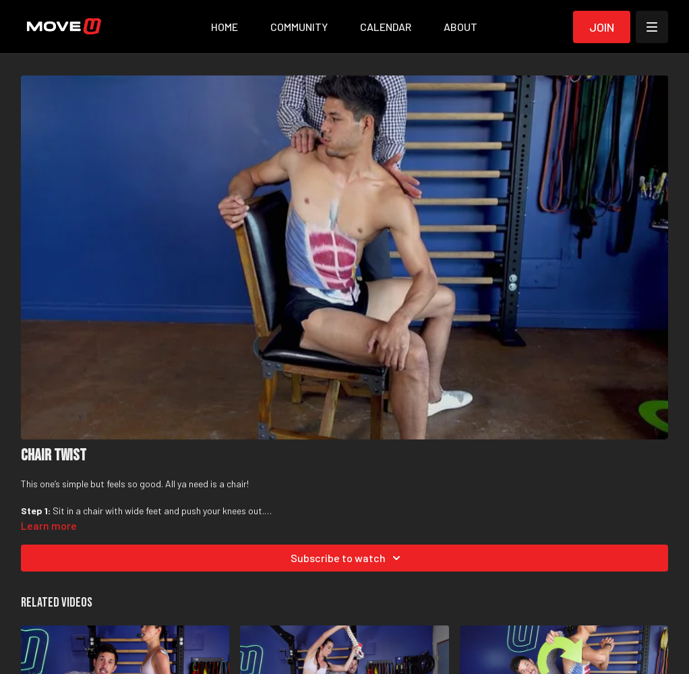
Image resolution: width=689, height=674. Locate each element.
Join (601, 27)
